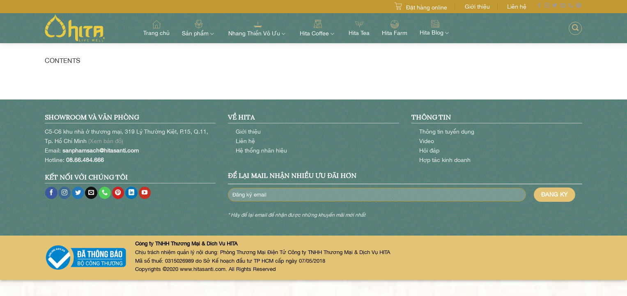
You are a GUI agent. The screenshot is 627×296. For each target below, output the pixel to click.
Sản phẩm (199, 28)
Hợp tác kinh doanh (445, 159)
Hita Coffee (318, 28)
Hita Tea (359, 28)
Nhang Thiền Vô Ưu (257, 28)
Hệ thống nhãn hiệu (261, 150)
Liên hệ (516, 6)
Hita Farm (394, 28)
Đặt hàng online (426, 7)
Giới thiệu (477, 6)
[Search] (575, 28)
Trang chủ (156, 28)
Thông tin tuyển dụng (446, 131)
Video (426, 140)
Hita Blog (435, 28)
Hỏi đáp (429, 150)
